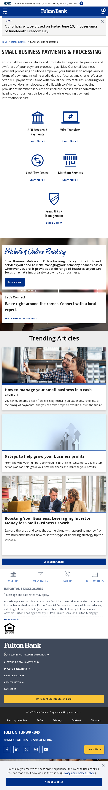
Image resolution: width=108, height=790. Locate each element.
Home (4, 42)
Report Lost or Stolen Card (54, 699)
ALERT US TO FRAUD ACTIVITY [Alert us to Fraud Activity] (21, 662)
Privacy (57, 720)
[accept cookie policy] (54, 782)
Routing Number (17, 720)
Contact (76, 720)
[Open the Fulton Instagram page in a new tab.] (36, 749)
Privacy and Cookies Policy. (78, 773)
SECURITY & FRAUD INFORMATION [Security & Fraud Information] (29, 655)
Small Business (19, 42)
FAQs (40, 720)
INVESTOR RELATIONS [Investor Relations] (17, 668)
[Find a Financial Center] (21, 318)
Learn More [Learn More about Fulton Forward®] (94, 749)
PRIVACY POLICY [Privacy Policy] (14, 675)
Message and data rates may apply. (26, 595)
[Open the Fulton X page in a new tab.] (26, 749)
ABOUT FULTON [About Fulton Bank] (14, 682)
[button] (4, 11)
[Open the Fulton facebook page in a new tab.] (7, 749)
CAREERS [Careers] (10, 688)
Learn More (15, 282)
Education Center (54, 561)
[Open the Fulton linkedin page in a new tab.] (16, 749)
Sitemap (96, 720)
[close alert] (102, 21)
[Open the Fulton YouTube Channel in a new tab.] (45, 749)
